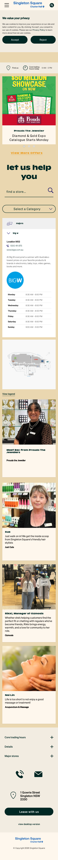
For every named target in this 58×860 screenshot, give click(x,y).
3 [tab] (34, 146)
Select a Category (33, 209)
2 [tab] (29, 146)
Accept (15, 39)
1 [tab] (24, 146)
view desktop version (29, 824)
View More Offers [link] (27, 153)
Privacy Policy (38, 29)
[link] (28, 5)
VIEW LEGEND (8, 393)
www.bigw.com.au (15, 249)
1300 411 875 (16, 245)
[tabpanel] (29, 110)
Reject (43, 39)
